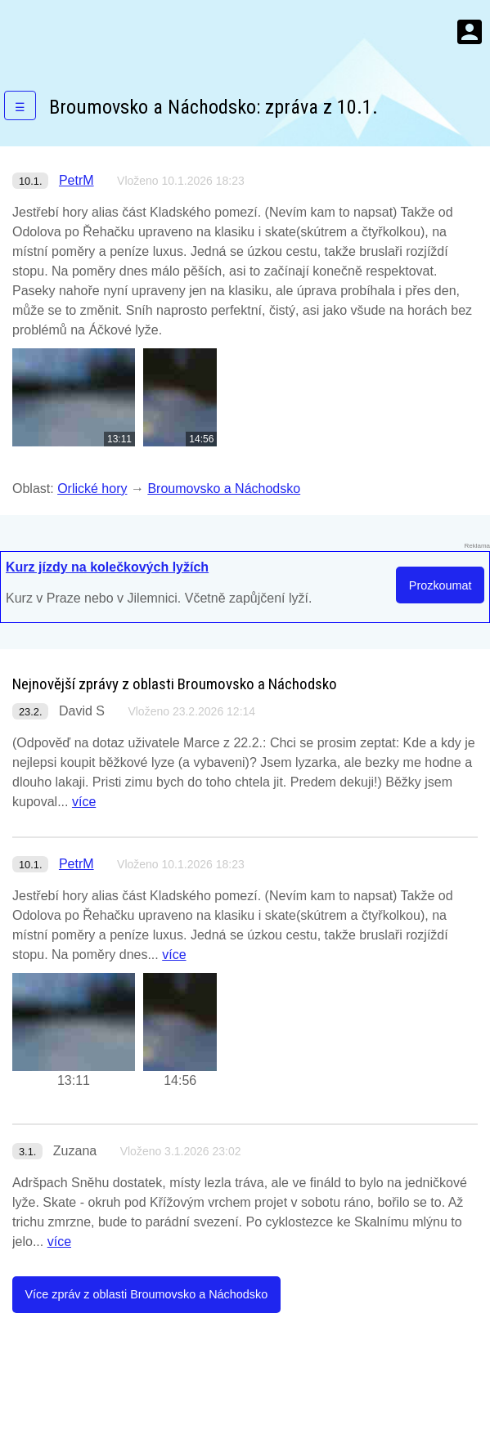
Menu (469, 32)
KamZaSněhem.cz (106, 32)
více (84, 802)
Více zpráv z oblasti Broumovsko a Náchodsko (146, 1294)
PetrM (76, 180)
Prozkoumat (440, 585)
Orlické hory (92, 488)
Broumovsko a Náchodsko (223, 488)
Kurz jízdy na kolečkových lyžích (107, 567)
